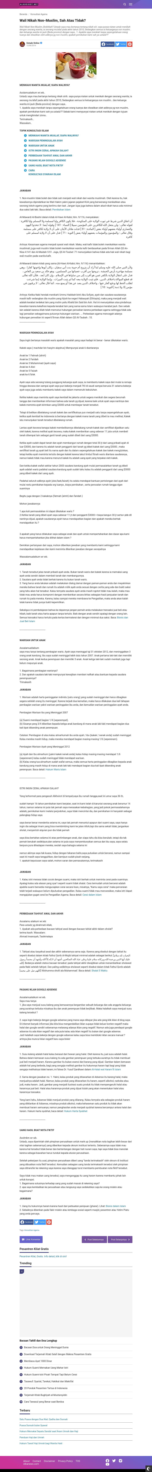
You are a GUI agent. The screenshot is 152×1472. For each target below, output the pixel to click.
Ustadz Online (34, 43)
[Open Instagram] (120, 1461)
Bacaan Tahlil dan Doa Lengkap (38, 1340)
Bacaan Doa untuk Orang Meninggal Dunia (46, 1347)
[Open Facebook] (107, 1461)
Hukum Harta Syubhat (75, 1111)
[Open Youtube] (107, 1464)
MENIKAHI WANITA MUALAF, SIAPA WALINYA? (53, 135)
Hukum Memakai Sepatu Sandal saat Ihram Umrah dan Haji (49, 1431)
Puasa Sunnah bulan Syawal (33, 1425)
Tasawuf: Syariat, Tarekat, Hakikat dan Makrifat (48, 1381)
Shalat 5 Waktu (99, 970)
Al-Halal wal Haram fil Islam (106, 1069)
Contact (37, 1461)
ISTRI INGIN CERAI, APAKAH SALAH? (48, 150)
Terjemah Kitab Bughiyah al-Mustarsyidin (45, 1395)
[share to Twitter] (121, 44)
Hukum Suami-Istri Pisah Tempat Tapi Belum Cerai (50, 1374)
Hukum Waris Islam (56, 769)
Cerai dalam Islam (92, 894)
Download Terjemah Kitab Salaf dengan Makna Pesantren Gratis (57, 1354)
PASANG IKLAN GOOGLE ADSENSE (47, 160)
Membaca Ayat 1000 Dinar (38, 1361)
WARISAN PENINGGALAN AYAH (45, 140)
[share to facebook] (108, 44)
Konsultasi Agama (31, 1230)
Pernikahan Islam (61, 209)
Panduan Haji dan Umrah (32, 1437)
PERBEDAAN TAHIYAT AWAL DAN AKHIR (50, 155)
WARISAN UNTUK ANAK (41, 145)
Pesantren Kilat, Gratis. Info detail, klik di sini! (43, 1256)
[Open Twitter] (114, 1461)
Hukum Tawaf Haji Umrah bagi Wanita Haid (41, 1443)
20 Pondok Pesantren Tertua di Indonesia (45, 1388)
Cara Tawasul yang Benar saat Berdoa (44, 1401)
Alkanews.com (31, 1464)
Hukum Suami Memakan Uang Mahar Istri (46, 1367)
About (26, 1461)
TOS (78, 1461)
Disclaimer (49, 1461)
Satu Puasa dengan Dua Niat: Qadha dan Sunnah (44, 1419)
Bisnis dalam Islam (116, 1206)
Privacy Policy (65, 1461)
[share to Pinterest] (129, 44)
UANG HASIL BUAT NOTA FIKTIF (45, 165)
